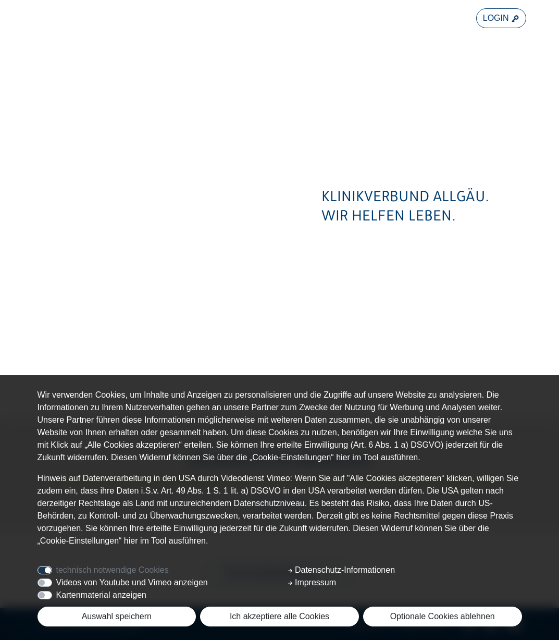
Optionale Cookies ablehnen (442, 616)
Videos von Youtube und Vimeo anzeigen (132, 582)
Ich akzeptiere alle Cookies (279, 616)
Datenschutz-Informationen (341, 569)
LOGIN (501, 18)
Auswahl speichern (117, 616)
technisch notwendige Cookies (112, 569)
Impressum (312, 582)
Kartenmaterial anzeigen (101, 594)
